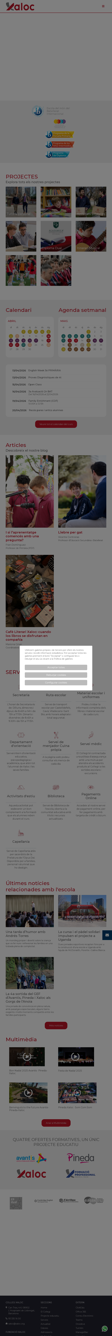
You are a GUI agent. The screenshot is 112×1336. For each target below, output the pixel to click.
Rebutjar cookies (56, 675)
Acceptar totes (56, 667)
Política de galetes (63, 659)
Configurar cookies (56, 682)
